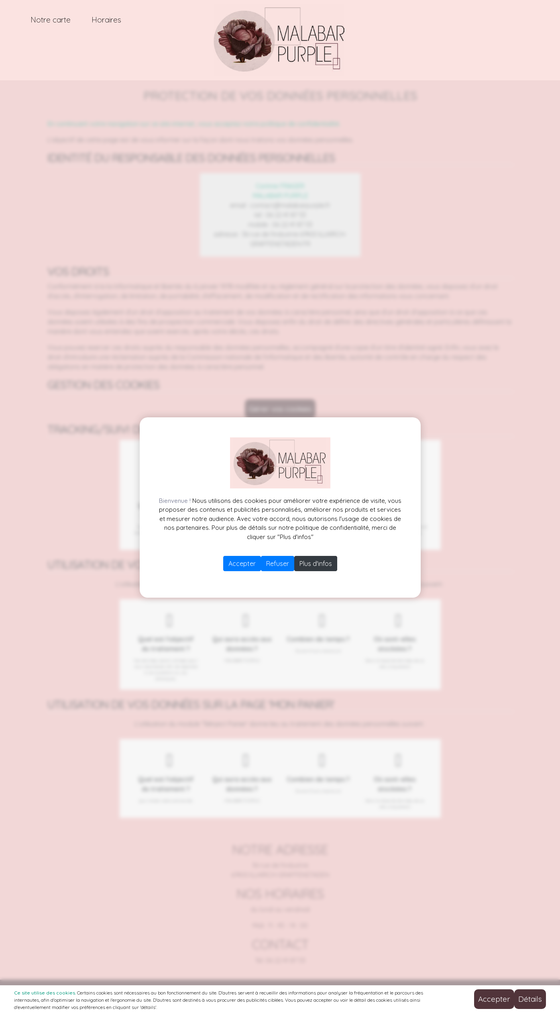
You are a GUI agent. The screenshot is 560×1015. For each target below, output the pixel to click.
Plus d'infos (315, 564)
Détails (530, 999)
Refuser (277, 564)
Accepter (242, 564)
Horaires (106, 20)
